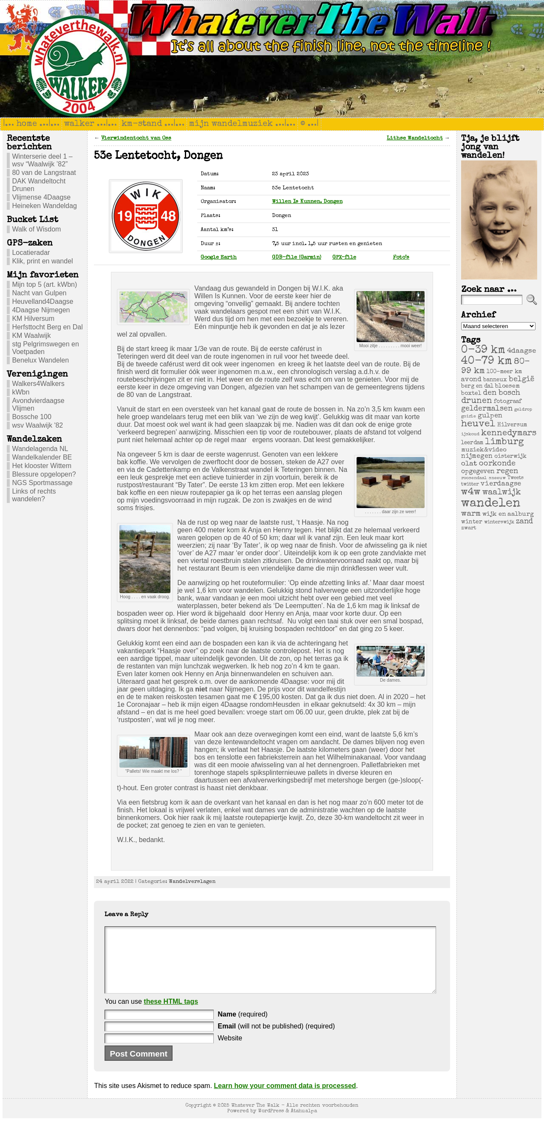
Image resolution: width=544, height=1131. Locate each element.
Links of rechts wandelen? (34, 495)
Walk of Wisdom (36, 229)
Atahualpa (304, 1124)
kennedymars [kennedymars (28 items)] (508, 433)
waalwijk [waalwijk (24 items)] (501, 492)
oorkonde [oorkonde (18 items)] (497, 464)
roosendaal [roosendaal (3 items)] (474, 478)
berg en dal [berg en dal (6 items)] (477, 386)
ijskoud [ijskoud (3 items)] (470, 434)
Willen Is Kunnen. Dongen (307, 202)
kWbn (20, 392)
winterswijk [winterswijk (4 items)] (499, 522)
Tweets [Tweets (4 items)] (515, 478)
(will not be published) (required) (276, 1038)
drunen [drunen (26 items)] (476, 401)
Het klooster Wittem (41, 465)
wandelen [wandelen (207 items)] (491, 503)
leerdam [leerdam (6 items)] (472, 443)
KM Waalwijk (31, 335)
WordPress (271, 1124)
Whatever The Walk (255, 1118)
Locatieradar (31, 252)
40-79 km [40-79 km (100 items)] (486, 361)
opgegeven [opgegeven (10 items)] (478, 471)
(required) (242, 1027)
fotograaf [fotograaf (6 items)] (507, 402)
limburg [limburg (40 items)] (504, 442)
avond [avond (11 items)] (471, 380)
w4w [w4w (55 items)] (471, 492)
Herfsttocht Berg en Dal (47, 327)
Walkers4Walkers (38, 383)
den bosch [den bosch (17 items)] (501, 393)
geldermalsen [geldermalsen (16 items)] (487, 409)
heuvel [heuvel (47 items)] (478, 424)
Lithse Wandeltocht (415, 138)
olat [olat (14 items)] (469, 464)
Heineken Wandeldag (44, 205)
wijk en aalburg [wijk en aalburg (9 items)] (508, 514)
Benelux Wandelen (40, 360)
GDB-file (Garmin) (296, 257)
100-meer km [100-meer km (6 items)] (504, 372)
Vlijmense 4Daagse (41, 197)
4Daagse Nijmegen (41, 310)
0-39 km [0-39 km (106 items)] (483, 350)
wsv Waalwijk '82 (37, 425)
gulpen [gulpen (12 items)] (490, 416)
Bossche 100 (31, 416)
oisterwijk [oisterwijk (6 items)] (510, 457)
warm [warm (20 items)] (471, 514)
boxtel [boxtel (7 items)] (471, 394)
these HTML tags (171, 1014)
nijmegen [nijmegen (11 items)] (477, 456)
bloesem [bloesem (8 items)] (507, 386)
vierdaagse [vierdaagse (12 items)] (501, 484)
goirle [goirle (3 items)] (468, 416)
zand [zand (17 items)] (524, 522)
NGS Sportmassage (42, 482)
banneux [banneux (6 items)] (495, 380)
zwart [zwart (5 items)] (468, 528)
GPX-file (344, 257)
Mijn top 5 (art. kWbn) (44, 284)
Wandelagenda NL (40, 448)
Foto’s (401, 257)
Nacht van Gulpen (39, 293)
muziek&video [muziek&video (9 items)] (484, 450)
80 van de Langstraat (44, 172)
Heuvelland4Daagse (42, 301)
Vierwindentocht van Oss (136, 138)
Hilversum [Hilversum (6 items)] (512, 425)
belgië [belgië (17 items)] (521, 379)
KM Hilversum (33, 318)
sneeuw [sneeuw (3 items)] (497, 478)
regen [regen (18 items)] (507, 471)
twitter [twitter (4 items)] (470, 484)
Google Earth (219, 257)
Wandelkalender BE (42, 457)
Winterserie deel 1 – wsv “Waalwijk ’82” (42, 160)
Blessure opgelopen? (44, 474)
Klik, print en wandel (42, 261)
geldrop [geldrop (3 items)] (523, 410)
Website (230, 1050)
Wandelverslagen (192, 882)
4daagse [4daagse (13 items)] (521, 351)
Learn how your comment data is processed (285, 1098)
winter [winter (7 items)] (471, 522)
